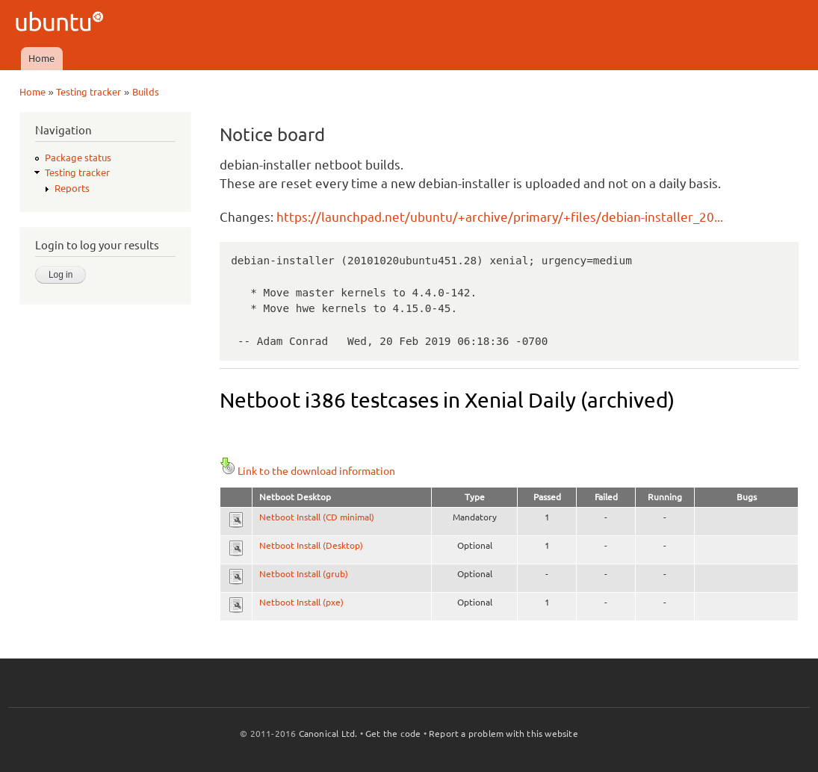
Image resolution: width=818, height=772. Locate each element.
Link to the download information (307, 471)
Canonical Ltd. (328, 733)
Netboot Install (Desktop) (311, 545)
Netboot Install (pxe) (301, 602)
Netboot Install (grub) (303, 574)
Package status (78, 157)
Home (41, 58)
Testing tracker (88, 92)
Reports (72, 188)
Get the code (393, 733)
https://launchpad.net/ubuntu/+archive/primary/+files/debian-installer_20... (499, 217)
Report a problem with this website (503, 733)
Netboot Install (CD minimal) (316, 517)
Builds (145, 92)
